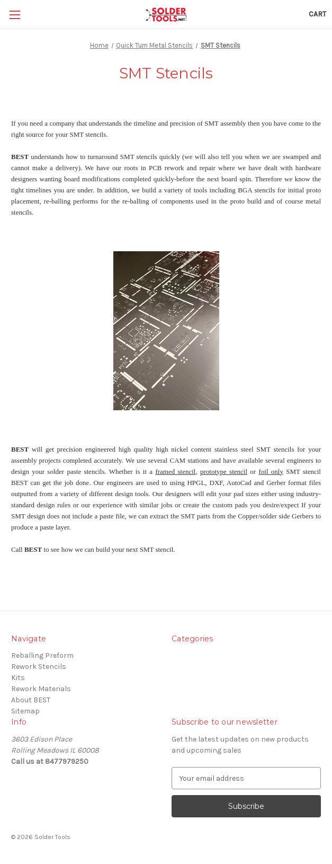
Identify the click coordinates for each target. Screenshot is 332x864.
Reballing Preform (42, 655)
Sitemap (25, 711)
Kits (18, 677)
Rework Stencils (38, 666)
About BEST (30, 699)
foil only (270, 471)
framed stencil (175, 471)
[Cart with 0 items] (317, 14)
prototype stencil (223, 471)
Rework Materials (41, 688)
